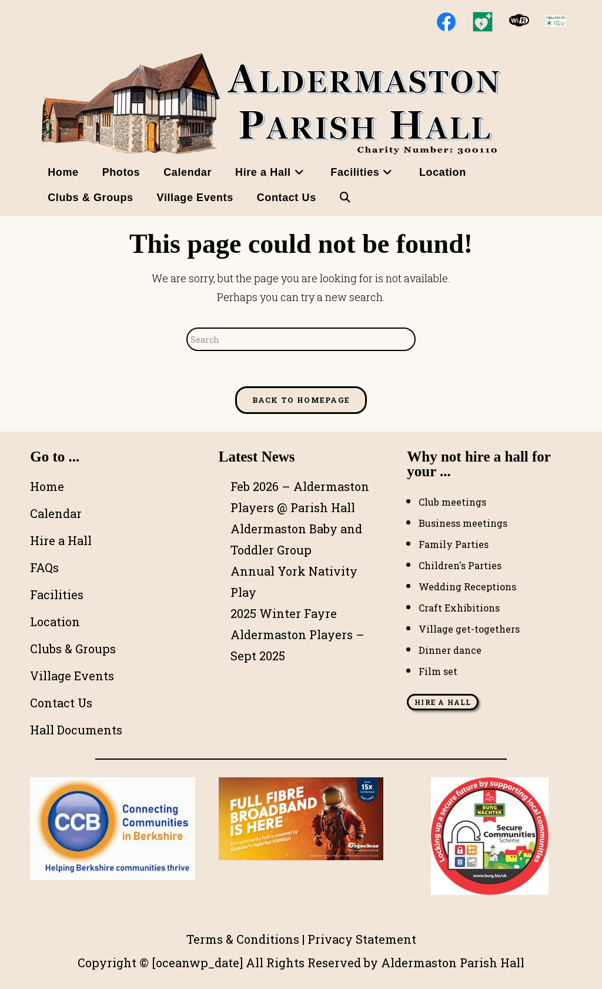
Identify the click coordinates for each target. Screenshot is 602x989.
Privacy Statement (361, 939)
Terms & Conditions (242, 939)
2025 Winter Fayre (283, 613)
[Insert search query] (301, 339)
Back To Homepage (301, 400)
